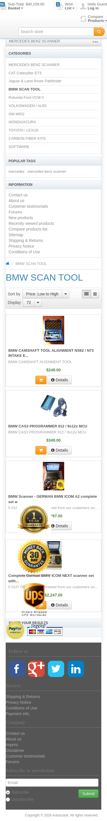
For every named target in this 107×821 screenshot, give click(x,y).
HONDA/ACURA (22, 122)
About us (16, 200)
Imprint (12, 744)
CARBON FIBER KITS (27, 138)
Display (14, 302)
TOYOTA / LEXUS (24, 130)
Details (59, 380)
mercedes (16, 172)
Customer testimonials (28, 206)
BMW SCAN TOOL (25, 89)
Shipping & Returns (26, 240)
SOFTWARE (19, 147)
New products (21, 217)
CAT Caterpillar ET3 (25, 73)
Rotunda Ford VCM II (26, 97)
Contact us (18, 195)
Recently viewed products (31, 223)
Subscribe (17, 792)
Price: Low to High (42, 294)
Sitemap (16, 234)
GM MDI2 (17, 114)
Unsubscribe (20, 799)
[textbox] (56, 31)
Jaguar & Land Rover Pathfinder (35, 81)
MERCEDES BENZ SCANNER (34, 41)
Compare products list (28, 229)
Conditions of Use (24, 252)
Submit (88, 793)
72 (29, 302)
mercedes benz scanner (47, 172)
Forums (15, 212)
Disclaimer (15, 750)
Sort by (14, 294)
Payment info (17, 713)
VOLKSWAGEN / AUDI (28, 106)
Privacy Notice (21, 246)
